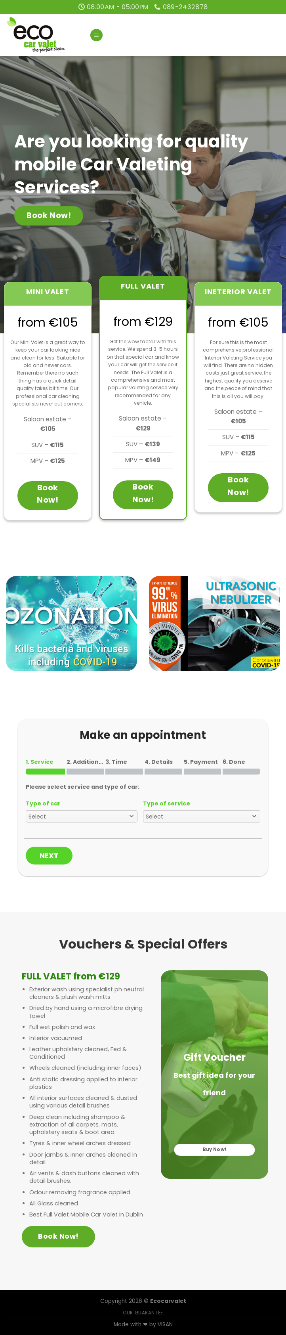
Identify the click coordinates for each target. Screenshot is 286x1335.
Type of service (166, 803)
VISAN (165, 1324)
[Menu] (96, 35)
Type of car (43, 803)
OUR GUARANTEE (143, 1313)
